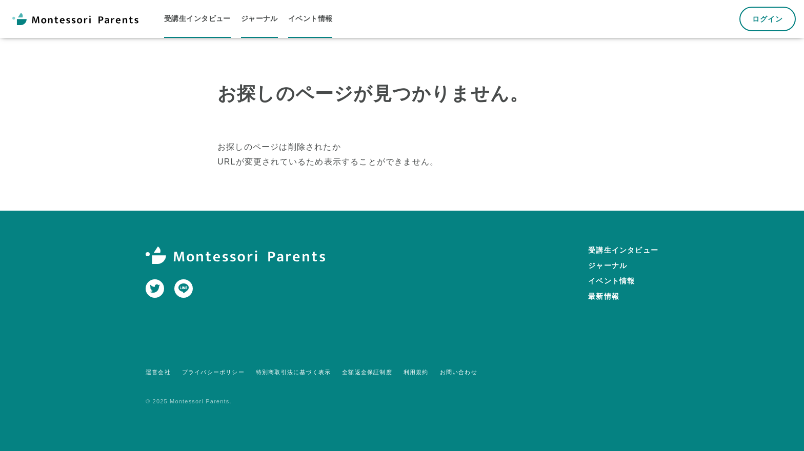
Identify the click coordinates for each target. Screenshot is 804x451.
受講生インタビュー (623, 250)
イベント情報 (611, 281)
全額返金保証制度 (367, 372)
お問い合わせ (458, 372)
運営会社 (158, 372)
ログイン (767, 19)
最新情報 (603, 296)
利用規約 (416, 372)
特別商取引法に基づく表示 (293, 372)
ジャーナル (607, 265)
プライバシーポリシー (213, 372)
